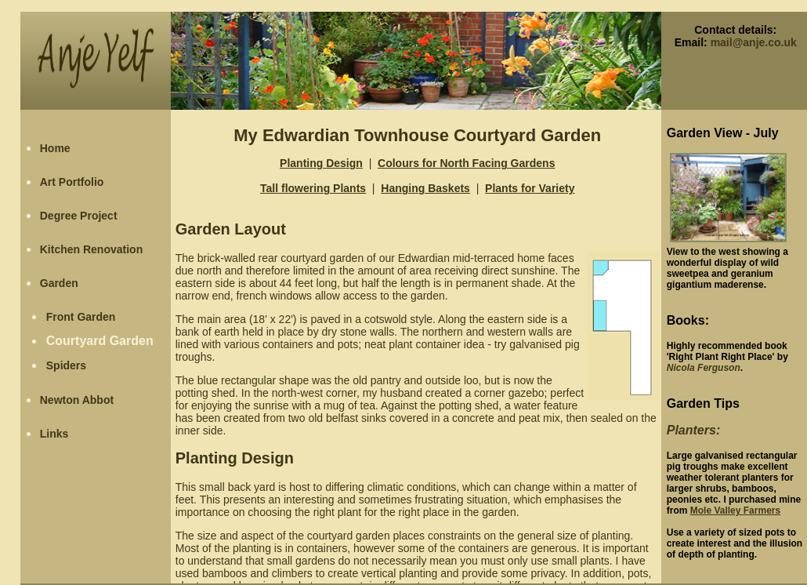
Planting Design (321, 163)
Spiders (66, 365)
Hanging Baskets (425, 188)
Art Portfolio (72, 182)
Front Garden (81, 317)
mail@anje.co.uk (754, 42)
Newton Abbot (77, 400)
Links (54, 433)
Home (55, 148)
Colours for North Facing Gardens (466, 163)
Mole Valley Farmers (735, 510)
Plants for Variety (529, 188)
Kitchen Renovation (91, 249)
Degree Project (79, 215)
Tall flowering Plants (313, 188)
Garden (59, 283)
